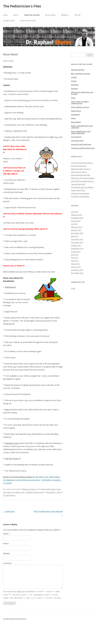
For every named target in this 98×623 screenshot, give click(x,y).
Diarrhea (75, 85)
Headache (75, 114)
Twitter (77, 15)
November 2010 (77, 273)
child (48, 489)
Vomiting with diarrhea (81, 144)
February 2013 (76, 227)
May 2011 (74, 258)
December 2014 (77, 218)
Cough (74, 77)
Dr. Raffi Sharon (9, 495)
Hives (73, 118)
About (16, 15)
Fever (73, 98)
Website (6, 553)
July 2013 (74, 224)
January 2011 (76, 267)
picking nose (39, 492)
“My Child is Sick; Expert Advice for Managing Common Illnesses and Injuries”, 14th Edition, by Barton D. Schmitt (32, 480)
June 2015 (74, 212)
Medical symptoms (29, 489)
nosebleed (29, 492)
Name (6, 533)
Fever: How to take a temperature (80, 102)
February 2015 (76, 215)
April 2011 (74, 261)
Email (6, 543)
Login (73, 288)
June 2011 (74, 254)
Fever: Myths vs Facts (80, 107)
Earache (74, 88)
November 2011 (77, 242)
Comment (7, 563)
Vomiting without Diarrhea (82, 148)
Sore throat (76, 137)
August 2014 (75, 221)
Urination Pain (77, 140)
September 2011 (77, 248)
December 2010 (77, 270)
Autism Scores (8, 21)
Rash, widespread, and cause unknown (80, 132)
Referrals (65, 15)
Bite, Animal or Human (80, 73)
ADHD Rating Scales (28, 21)
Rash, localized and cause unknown (82, 127)
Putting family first (78, 190)
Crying (74, 81)
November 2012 (77, 233)
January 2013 (76, 230)
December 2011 (77, 239)
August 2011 (75, 251)
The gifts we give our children (82, 187)
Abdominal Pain (77, 70)
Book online (50, 15)
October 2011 (76, 245)
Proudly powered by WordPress (14, 618)
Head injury (9, 511)
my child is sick (18, 492)
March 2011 (75, 264)
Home (5, 15)
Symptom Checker (32, 15)
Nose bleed (76, 122)
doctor (53, 489)
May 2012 (74, 236)
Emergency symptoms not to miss (82, 93)
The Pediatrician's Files (22, 6)
